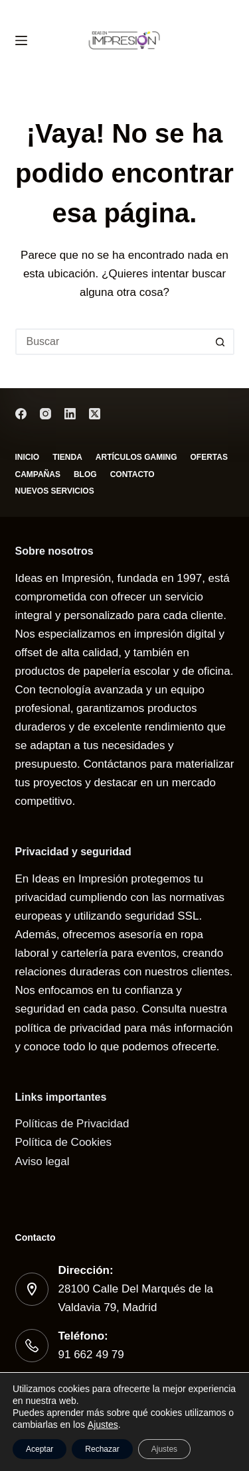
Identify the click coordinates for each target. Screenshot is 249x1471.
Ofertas (209, 457)
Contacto (132, 474)
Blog (85, 474)
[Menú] (21, 40)
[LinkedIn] (70, 413)
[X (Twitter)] (94, 413)
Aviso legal (42, 1161)
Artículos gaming (136, 457)
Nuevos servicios (54, 491)
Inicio (27, 457)
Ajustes (103, 1424)
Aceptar (39, 1449)
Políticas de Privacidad (72, 1123)
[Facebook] (21, 413)
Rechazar (102, 1449)
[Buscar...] (111, 341)
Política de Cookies (63, 1142)
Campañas (37, 474)
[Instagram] (45, 413)
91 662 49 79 (91, 1354)
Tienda (67, 457)
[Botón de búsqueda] (221, 341)
